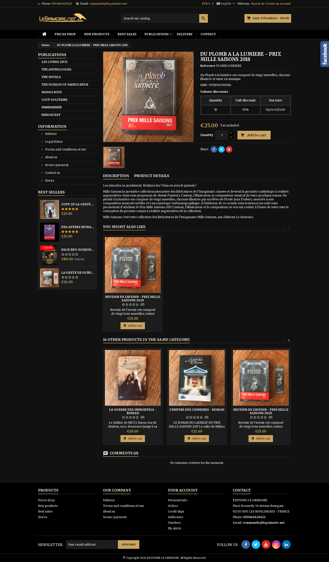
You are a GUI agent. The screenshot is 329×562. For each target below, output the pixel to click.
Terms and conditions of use (65, 149)
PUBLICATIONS (156, 34)
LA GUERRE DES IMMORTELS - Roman (133, 411)
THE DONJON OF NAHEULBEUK (65, 84)
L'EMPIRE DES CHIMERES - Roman (196, 410)
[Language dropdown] (226, 3)
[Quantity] (221, 135)
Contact (208, 34)
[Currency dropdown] (208, 3)
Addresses (175, 517)
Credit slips (176, 511)
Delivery (185, 34)
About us (50, 157)
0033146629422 (61, 3)
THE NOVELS (51, 77)
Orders (173, 506)
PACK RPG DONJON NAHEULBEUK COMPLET (78, 249)
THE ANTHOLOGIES (56, 69)
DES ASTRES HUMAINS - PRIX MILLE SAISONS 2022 (78, 227)
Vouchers (174, 523)
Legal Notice (53, 142)
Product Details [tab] (151, 176)
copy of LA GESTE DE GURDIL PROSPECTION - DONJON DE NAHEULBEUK (78, 204)
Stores (49, 180)
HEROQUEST (51, 115)
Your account (182, 490)
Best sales (126, 34)
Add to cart (253, 135)
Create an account (278, 3)
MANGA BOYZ (52, 92)
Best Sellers (51, 192)
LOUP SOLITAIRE (54, 100)
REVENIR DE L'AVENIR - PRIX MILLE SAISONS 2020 (132, 298)
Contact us (52, 173)
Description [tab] (116, 176)
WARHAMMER (52, 107)
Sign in (255, 3)
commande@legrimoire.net (108, 3)
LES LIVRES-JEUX (54, 62)
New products (96, 34)
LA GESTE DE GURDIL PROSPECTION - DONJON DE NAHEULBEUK (78, 272)
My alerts (174, 528)
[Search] (164, 18)
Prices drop (65, 34)
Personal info (177, 500)
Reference (207, 66)
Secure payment (56, 165)
